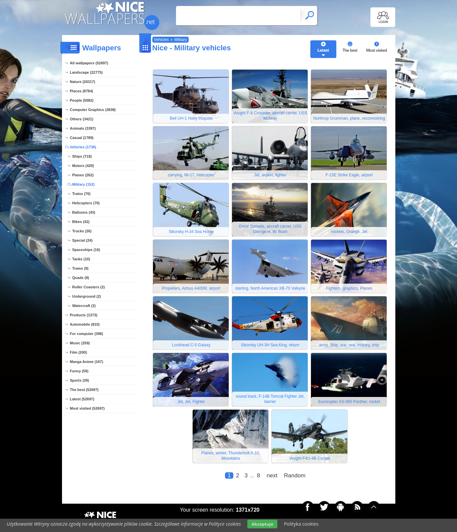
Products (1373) (84, 315)
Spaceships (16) (86, 250)
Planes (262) (83, 175)
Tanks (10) (81, 259)
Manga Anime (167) (86, 362)
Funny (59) (79, 371)
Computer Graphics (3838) (93, 110)
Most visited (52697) (87, 408)
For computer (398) (86, 334)
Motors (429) (83, 166)
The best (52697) (84, 390)
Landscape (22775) (86, 72)
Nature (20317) (82, 82)
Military (180, 39)
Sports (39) (79, 380)
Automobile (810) (85, 324)
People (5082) (82, 100)
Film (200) (78, 352)
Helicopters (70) (86, 203)
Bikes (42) (81, 222)
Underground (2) (86, 296)
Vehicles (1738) (83, 147)
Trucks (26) (82, 231)
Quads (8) (80, 278)
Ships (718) (82, 156)
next (272, 475)
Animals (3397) (83, 128)
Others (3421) (81, 119)
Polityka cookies (301, 524)
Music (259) (80, 343)
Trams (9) (80, 268)
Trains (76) (81, 194)
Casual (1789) (82, 138)
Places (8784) (81, 91)
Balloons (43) (83, 212)
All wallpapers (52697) (89, 63)
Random (294, 475)
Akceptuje (262, 524)
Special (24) (82, 240)
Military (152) (83, 184)
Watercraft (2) (84, 306)
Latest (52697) (82, 399)
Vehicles (161, 39)
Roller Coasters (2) (88, 287)
